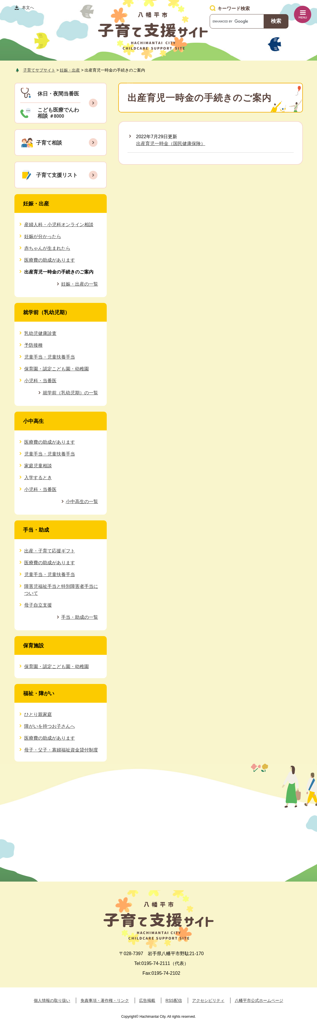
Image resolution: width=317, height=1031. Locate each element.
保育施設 (33, 645)
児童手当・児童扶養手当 (49, 357)
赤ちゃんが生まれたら (47, 248)
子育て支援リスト (57, 175)
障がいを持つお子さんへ (49, 726)
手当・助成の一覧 (79, 617)
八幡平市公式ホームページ (259, 1000)
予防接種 (33, 345)
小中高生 (33, 421)
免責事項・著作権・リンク (104, 1000)
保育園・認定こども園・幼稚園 (56, 368)
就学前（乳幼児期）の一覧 (70, 392)
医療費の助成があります (49, 260)
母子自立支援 (38, 605)
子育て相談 (49, 143)
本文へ (28, 7)
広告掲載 (147, 1000)
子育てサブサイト (39, 70)
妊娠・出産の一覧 (79, 284)
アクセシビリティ (208, 1000)
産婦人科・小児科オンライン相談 (58, 224)
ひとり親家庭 (38, 714)
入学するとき (38, 477)
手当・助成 (36, 530)
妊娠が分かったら (42, 236)
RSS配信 (174, 1000)
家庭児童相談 (38, 465)
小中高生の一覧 (82, 501)
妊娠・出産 (70, 70)
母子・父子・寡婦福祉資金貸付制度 (61, 749)
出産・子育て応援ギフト (49, 550)
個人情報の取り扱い (52, 1000)
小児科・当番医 (40, 380)
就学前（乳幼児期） (46, 312)
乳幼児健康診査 (40, 333)
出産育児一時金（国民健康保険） (170, 143)
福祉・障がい (38, 693)
